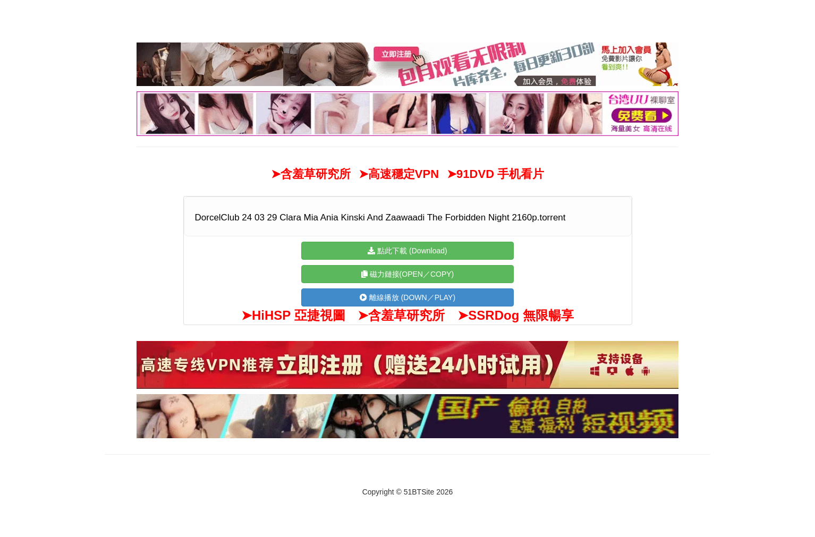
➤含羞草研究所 (311, 174)
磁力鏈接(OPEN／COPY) (407, 274)
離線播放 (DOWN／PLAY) (407, 297)
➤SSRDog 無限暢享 (515, 315)
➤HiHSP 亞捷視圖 (293, 315)
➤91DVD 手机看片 (495, 174)
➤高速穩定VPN (399, 174)
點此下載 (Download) (407, 250)
